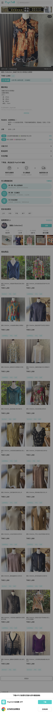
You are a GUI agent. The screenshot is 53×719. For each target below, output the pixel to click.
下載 (44, 702)
